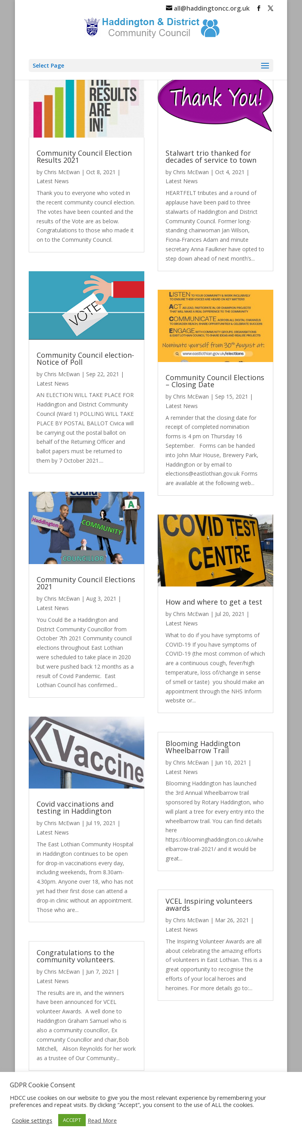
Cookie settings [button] (32, 1120)
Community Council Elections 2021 (86, 583)
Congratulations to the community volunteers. (76, 956)
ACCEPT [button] (72, 1119)
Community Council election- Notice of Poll (85, 358)
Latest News (53, 181)
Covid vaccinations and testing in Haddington (75, 807)
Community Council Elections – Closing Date (215, 381)
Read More (102, 1120)
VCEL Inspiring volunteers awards (209, 904)
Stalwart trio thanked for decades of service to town (211, 156)
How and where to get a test (214, 602)
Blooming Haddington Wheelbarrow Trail (203, 747)
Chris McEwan (62, 172)
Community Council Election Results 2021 (84, 156)
